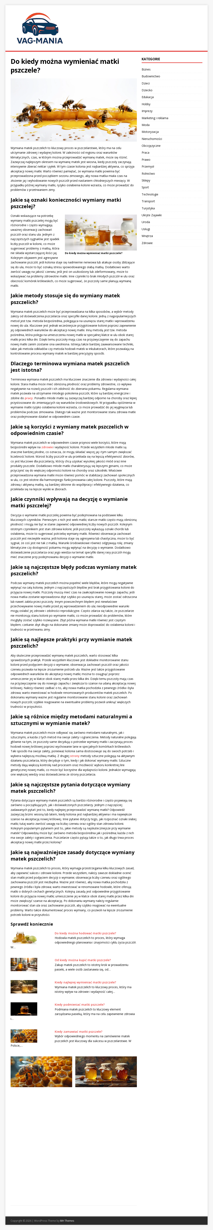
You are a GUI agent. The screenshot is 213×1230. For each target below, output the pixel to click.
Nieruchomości (152, 139)
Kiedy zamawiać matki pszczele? (78, 1032)
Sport (145, 187)
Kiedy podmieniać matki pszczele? (80, 1004)
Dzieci (146, 83)
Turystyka (148, 208)
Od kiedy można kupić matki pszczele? (83, 960)
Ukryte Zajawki (152, 215)
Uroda (146, 222)
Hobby (146, 104)
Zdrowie (147, 243)
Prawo (146, 160)
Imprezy (147, 111)
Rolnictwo (148, 173)
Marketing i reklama (155, 118)
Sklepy (146, 180)
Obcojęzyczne (151, 146)
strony (75, 756)
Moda (146, 125)
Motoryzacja (150, 132)
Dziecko (147, 90)
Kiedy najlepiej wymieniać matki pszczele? (85, 982)
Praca (145, 152)
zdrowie (47, 447)
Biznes (146, 69)
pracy (29, 398)
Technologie (150, 194)
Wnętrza (147, 236)
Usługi (146, 229)
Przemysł (148, 166)
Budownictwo (151, 76)
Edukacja (148, 97)
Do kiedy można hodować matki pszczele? (85, 933)
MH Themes (67, 1221)
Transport (148, 201)
